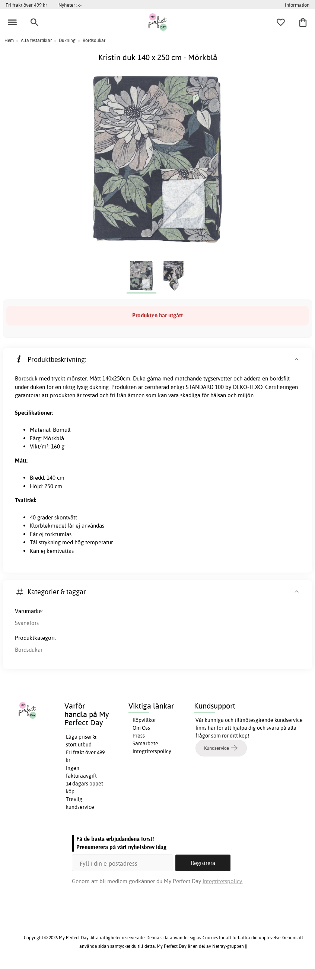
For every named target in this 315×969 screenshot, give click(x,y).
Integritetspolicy (152, 751)
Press (139, 735)
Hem (9, 40)
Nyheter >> (70, 5)
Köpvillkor (144, 720)
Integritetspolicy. (223, 881)
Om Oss (141, 728)
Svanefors (27, 622)
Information (297, 5)
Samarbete (145, 743)
